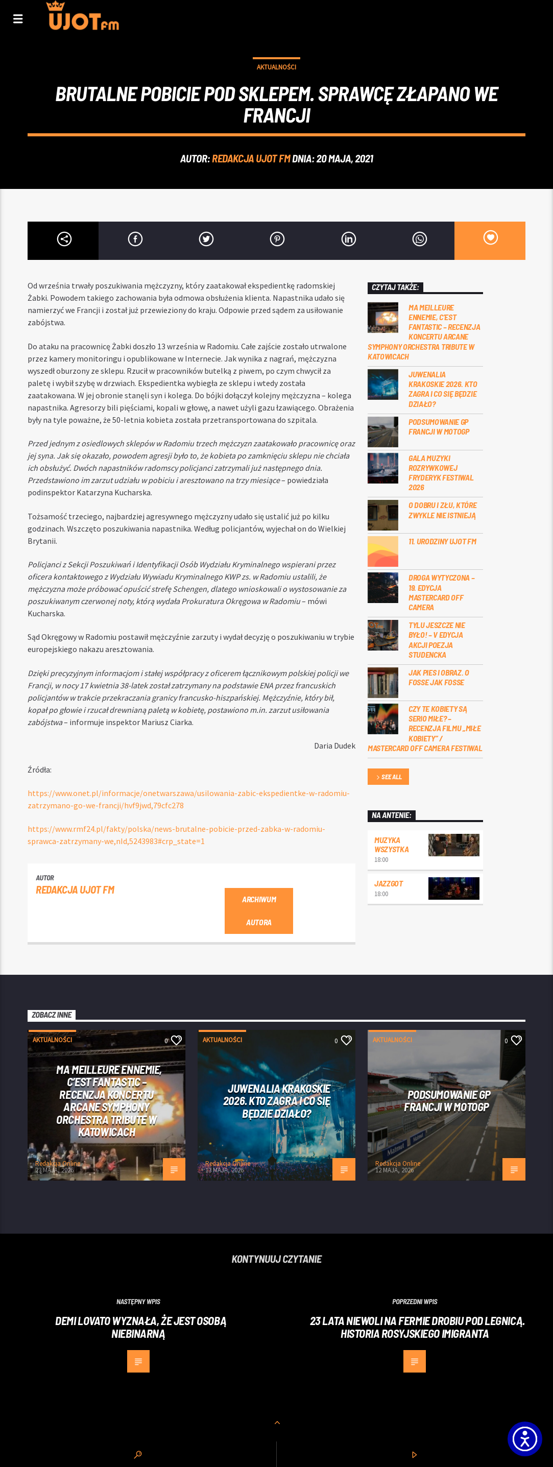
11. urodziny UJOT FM (442, 541)
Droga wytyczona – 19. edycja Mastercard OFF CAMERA (441, 592)
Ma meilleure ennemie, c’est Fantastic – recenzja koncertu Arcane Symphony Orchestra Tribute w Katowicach (424, 331)
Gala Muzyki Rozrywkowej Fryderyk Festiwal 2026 (441, 472)
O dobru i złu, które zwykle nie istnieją (442, 509)
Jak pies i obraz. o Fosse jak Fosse (438, 677)
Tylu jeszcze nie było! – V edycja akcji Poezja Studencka (436, 639)
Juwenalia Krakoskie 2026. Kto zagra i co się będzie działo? (442, 388)
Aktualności (276, 67)
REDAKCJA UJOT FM (251, 158)
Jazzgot (388, 883)
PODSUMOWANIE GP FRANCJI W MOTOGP (438, 426)
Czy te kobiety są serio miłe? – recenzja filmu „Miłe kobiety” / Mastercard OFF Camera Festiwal (425, 728)
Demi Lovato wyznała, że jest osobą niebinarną (140, 1327)
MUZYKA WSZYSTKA (391, 844)
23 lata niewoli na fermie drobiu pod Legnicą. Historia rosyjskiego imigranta (417, 1327)
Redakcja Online (57, 1163)
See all (388, 777)
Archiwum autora (259, 910)
